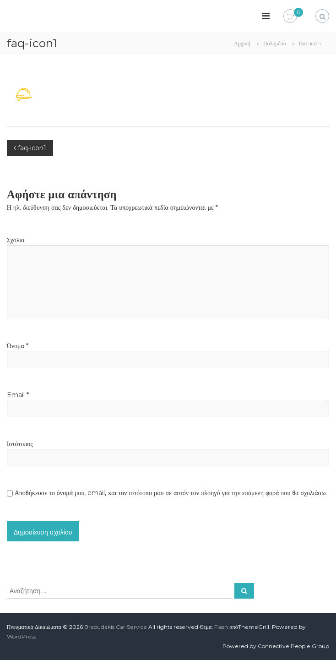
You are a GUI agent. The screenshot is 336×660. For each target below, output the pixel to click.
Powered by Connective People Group (275, 646)
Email (18, 395)
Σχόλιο (15, 240)
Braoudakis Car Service (115, 626)
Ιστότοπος (20, 444)
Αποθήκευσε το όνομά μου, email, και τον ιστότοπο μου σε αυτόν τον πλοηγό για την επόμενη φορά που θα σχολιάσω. (171, 493)
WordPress (21, 636)
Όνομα (17, 346)
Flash (221, 626)
